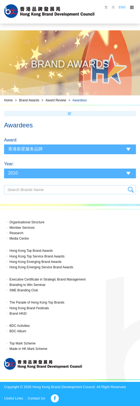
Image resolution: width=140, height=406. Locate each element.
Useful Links (13, 398)
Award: (11, 140)
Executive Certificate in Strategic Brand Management (47, 279)
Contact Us (36, 398)
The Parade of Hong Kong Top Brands (36, 302)
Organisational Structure (26, 222)
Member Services (22, 228)
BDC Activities (19, 326)
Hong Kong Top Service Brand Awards (37, 256)
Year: (9, 164)
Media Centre (19, 238)
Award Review (55, 100)
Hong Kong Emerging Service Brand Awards (41, 267)
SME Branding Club (23, 290)
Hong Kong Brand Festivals (29, 308)
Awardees (79, 100)
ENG (122, 7)
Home (8, 100)
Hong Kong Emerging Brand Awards (35, 262)
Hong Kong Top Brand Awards (31, 251)
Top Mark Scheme (22, 343)
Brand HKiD (17, 313)
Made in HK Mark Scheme (28, 349)
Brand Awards (29, 100)
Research (16, 233)
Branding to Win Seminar (27, 285)
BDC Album (17, 331)
